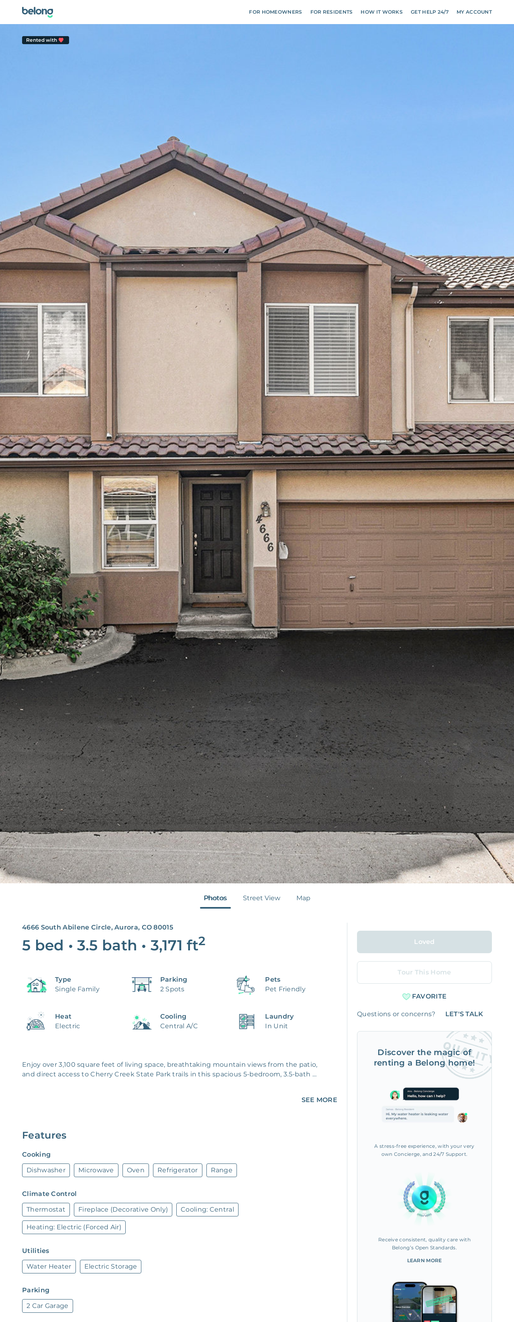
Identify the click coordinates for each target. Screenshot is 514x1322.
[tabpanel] (257, 453)
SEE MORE (319, 1100)
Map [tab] (303, 898)
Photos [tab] (215, 898)
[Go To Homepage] (37, 12)
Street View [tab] (261, 898)
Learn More (424, 1260)
